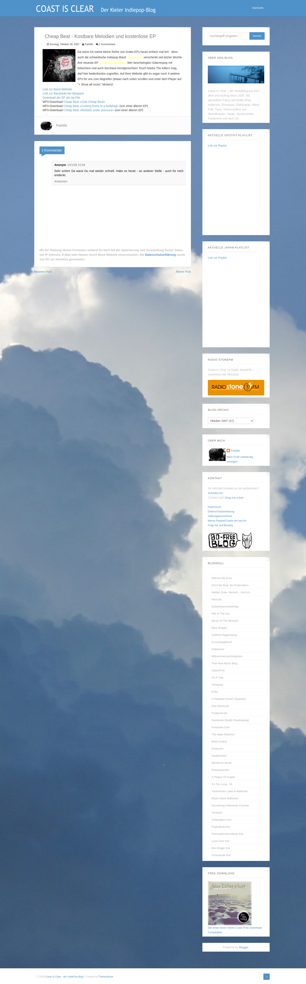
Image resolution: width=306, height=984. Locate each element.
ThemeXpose (105, 976)
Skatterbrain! (219, 755)
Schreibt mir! (215, 493)
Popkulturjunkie (221, 826)
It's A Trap (217, 677)
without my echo (222, 578)
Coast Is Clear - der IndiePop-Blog (64, 976)
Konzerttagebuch (222, 642)
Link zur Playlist (217, 145)
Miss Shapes (219, 627)
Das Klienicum (220, 706)
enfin (215, 691)
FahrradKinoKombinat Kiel (227, 833)
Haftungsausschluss (220, 516)
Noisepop (217, 684)
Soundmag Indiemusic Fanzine (230, 805)
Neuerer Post (42, 271)
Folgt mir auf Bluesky (220, 525)
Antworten (60, 181)
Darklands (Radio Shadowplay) (230, 720)
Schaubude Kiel (221, 855)
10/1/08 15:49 (76, 165)
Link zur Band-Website (57, 89)
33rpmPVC (218, 670)
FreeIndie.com (221, 727)
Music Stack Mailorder (225, 798)
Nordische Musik (222, 762)
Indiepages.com (221, 819)
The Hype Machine (223, 734)
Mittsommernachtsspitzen (227, 656)
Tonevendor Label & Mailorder (230, 791)
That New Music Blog (224, 663)
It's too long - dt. (222, 784)
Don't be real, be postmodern (230, 585)
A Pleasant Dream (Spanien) (229, 698)
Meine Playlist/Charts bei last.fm (227, 520)
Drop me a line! (234, 497)
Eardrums (217, 748)
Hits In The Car (221, 613)
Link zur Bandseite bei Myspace (63, 93)
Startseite (257, 8)
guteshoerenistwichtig (225, 606)
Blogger (244, 947)
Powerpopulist (220, 769)
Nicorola (217, 599)
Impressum (214, 506)
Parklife (61, 125)
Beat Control (219, 741)
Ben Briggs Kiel (221, 848)
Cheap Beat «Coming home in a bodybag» (91, 106)
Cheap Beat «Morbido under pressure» (88, 110)
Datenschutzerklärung (160, 254)
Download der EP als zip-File (61, 97)
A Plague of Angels (223, 777)
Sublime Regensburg (224, 634)
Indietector (218, 649)
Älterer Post (183, 271)
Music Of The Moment (225, 620)
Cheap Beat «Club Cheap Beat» (84, 101)
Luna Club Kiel (220, 841)
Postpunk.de (219, 713)
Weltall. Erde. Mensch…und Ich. (231, 592)
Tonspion (217, 812)
